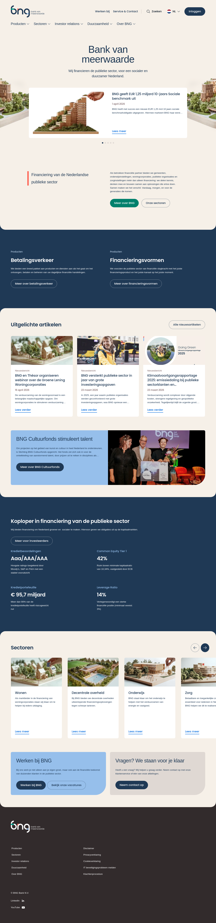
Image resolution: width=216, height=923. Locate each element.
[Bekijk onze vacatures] (66, 785)
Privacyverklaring (92, 855)
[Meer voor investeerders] (32, 541)
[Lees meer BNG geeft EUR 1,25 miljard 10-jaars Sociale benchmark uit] (108, 113)
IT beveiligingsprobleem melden (99, 867)
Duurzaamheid (18, 867)
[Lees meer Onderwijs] (150, 698)
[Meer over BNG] (124, 203)
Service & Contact (125, 11)
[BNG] (28, 11)
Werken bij (102, 11)
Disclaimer (88, 848)
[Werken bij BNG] (31, 785)
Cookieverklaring (91, 861)
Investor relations (20, 861)
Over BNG (16, 874)
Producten (16, 848)
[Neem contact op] (131, 785)
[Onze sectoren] (155, 203)
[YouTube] (18, 907)
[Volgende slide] (205, 647)
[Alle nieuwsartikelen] (187, 324)
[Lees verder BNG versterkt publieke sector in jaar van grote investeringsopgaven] (108, 376)
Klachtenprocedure (93, 874)
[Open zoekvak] (154, 11)
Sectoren (16, 855)
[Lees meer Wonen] (36, 698)
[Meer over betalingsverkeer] (34, 283)
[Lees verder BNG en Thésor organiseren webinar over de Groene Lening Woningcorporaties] (42, 376)
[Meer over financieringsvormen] (136, 283)
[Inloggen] (194, 11)
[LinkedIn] (18, 901)
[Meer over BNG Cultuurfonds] (40, 467)
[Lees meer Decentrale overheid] (93, 698)
